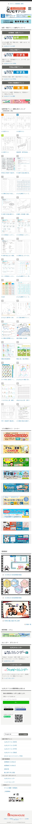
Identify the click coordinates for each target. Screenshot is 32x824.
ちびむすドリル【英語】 (10, 752)
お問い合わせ (16, 819)
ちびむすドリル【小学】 (10, 745)
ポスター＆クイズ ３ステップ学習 (13, 756)
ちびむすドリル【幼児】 (10, 742)
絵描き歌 (6, 769)
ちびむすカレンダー (9, 778)
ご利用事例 (7, 791)
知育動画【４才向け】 (10, 765)
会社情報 (27, 818)
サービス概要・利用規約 (10, 788)
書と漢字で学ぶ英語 (9, 772)
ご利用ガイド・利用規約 (8, 818)
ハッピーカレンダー (9, 782)
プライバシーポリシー (19, 818)
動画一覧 (28, 624)
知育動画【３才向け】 (10, 762)
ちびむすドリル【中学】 (10, 749)
